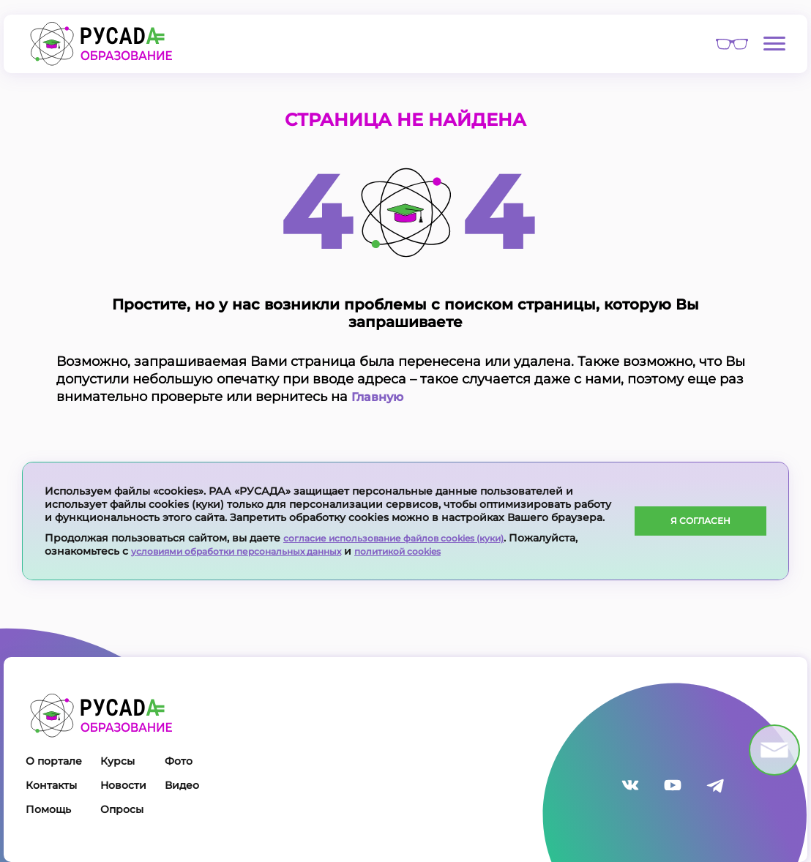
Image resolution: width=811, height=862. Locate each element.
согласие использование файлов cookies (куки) (413, 537)
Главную (381, 397)
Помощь (48, 809)
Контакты (51, 785)
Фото (179, 761)
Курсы (117, 761)
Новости (123, 785)
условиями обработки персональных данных (255, 551)
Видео (182, 785)
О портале (54, 761)
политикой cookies (443, 551)
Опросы (121, 809)
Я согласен (701, 521)
